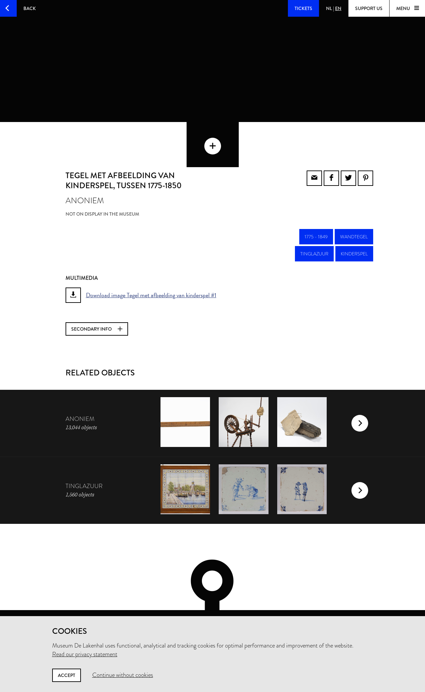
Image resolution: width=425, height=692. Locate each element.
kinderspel (354, 222)
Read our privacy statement (84, 654)
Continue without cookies (122, 675)
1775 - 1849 (316, 205)
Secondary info (96, 297)
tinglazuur (314, 222)
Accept (66, 675)
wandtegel (354, 205)
